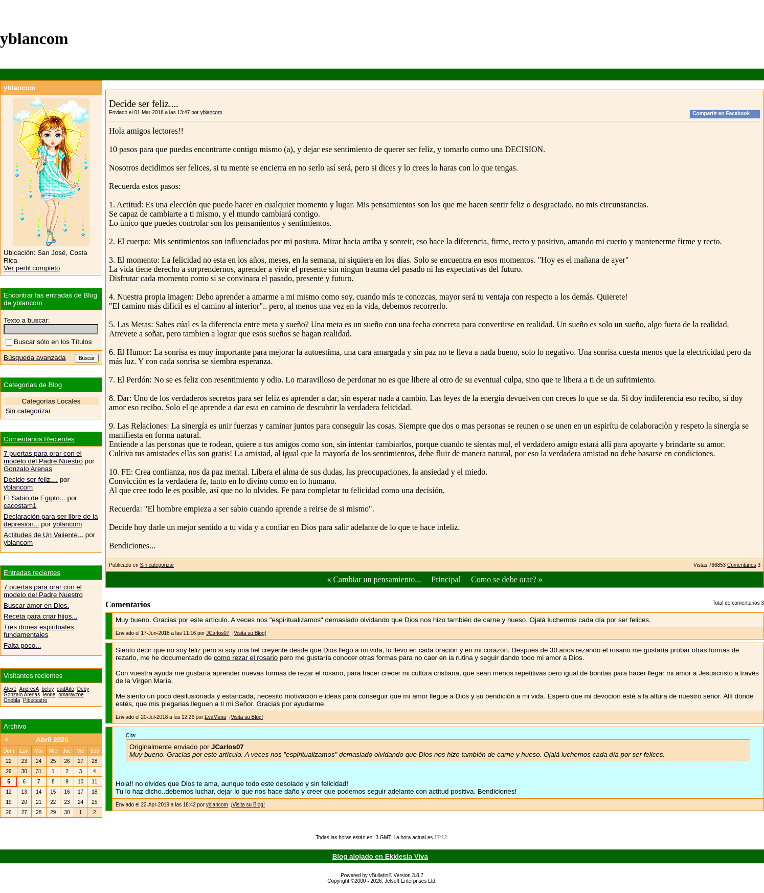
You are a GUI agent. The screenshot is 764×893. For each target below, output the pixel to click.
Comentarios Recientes (39, 439)
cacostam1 (20, 505)
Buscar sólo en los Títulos (49, 342)
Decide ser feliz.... (31, 479)
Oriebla (12, 700)
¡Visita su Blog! (249, 633)
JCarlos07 (217, 633)
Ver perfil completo (32, 268)
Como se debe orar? (503, 579)
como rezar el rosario (246, 658)
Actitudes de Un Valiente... (43, 535)
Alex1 (10, 689)
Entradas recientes (32, 573)
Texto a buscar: (27, 320)
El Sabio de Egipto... (34, 498)
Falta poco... (22, 645)
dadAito (65, 689)
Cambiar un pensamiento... (377, 579)
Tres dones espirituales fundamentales (39, 631)
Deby (83, 689)
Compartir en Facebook (721, 113)
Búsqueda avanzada (35, 358)
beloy (47, 689)
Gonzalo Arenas (28, 469)
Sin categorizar (157, 565)
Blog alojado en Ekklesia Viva (380, 856)
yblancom (211, 112)
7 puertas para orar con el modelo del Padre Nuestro (43, 457)
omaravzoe (70, 694)
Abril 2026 (52, 739)
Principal (446, 579)
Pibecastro (35, 700)
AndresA (29, 689)
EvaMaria (215, 717)
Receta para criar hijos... (40, 616)
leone (49, 694)
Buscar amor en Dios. (36, 605)
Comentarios (741, 565)
